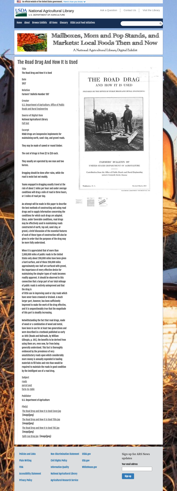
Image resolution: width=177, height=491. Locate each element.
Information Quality (60, 467)
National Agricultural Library (51, 11)
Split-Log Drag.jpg (30, 436)
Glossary (64, 22)
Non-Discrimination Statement (65, 454)
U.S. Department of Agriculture (47, 15)
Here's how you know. (73, 2)
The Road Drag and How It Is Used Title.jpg (41, 419)
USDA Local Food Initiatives (82, 22)
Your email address (130, 464)
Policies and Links (27, 454)
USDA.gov (86, 454)
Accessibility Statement (30, 473)
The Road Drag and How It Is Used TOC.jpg (40, 427)
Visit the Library (151, 10)
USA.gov (85, 460)
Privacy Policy (25, 480)
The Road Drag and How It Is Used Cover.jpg (41, 411)
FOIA (21, 467)
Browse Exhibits (39, 22)
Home (19, 22)
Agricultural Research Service (64, 480)
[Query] (142, 23)
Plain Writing (25, 460)
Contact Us (130, 10)
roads (24, 381)
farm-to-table (28, 389)
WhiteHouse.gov (89, 467)
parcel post (27, 385)
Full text (25, 123)
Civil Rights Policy (59, 460)
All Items (53, 22)
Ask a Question (108, 10)
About (27, 22)
